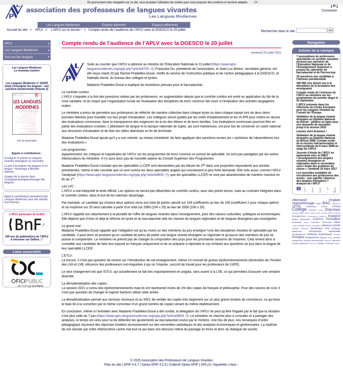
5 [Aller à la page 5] (328, 188)
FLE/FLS (318, 219)
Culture (320, 210)
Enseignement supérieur (317, 216)
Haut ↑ (234, 364)
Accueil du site (17, 30)
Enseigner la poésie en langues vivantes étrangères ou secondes (24, 159)
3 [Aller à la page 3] (312, 188)
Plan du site (112, 364)
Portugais (337, 234)
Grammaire (296, 222)
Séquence (336, 240)
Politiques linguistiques (319, 234)
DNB (302, 213)
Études (295, 219)
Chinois (324, 206)
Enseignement (299, 216)
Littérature (326, 225)
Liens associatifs (27, 252)
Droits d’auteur (310, 213)
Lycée (336, 225)
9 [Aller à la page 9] (320, 191)
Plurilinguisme (298, 234)
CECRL (296, 206)
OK (256, 2)
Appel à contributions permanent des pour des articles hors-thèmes (26, 199)
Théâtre (321, 243)
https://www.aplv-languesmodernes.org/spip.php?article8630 (121, 175)
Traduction (329, 243)
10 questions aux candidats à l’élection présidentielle (315, 78)
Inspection (315, 222)
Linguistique (316, 225)
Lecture (301, 225)
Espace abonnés (114, 25)
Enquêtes (337, 213)
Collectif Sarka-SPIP (183, 364)
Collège (299, 209)
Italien (337, 222)
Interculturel (327, 222)
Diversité (295, 213)
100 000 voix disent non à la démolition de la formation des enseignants (315, 86)
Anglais (334, 200)
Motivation (304, 228)
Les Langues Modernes (63, 25)
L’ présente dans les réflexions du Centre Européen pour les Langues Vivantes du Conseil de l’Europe (315, 108)
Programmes (312, 237)
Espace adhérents (165, 25)
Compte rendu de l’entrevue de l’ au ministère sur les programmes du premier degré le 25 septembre (317, 96)
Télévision (312, 243)
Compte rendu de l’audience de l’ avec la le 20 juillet (136, 30)
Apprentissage (303, 203)
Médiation (295, 228)
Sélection (328, 240)
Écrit (330, 213)
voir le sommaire (26, 140)
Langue (294, 225)
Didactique (332, 209)
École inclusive (321, 213)
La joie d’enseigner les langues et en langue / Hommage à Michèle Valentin (26, 168)
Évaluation (305, 219)
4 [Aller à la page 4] (320, 188)
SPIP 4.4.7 (131, 364)
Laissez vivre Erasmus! (311, 131)
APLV (39, 30)
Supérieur (303, 243)
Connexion (329, 10)
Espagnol (334, 215)
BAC (326, 202)
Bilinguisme (336, 203)
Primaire (298, 237)
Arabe (318, 203)
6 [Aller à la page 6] (335, 188)
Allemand (299, 200)
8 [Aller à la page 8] (312, 191)
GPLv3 (206, 364)
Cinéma (336, 206)
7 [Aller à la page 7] (305, 191)
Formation (333, 219)
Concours (312, 210)
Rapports (323, 237)
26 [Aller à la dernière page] (334, 191)
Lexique (308, 225)
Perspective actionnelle (324, 231)
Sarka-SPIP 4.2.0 (154, 364)
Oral (327, 228)
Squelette (220, 364)
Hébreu (306, 222)
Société (295, 243)
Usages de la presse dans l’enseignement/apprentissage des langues (24, 179)
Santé (330, 237)
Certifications (311, 206)
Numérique (316, 228)
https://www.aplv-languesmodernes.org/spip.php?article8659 (141, 316)
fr (334, 5)
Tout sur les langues (18, 57)
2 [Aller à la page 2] (305, 188)
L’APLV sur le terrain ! (66, 30)
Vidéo (337, 243)
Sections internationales (314, 240)
